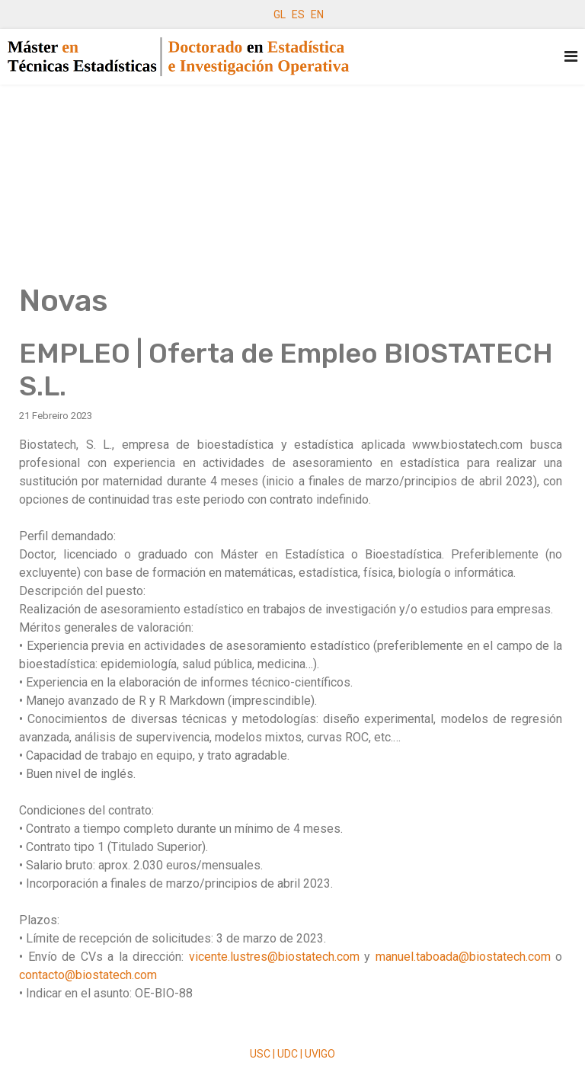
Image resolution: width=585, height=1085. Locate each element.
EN (317, 14)
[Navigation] (570, 57)
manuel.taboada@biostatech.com (463, 956)
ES (298, 14)
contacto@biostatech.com (88, 975)
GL (279, 14)
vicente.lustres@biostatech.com (274, 956)
